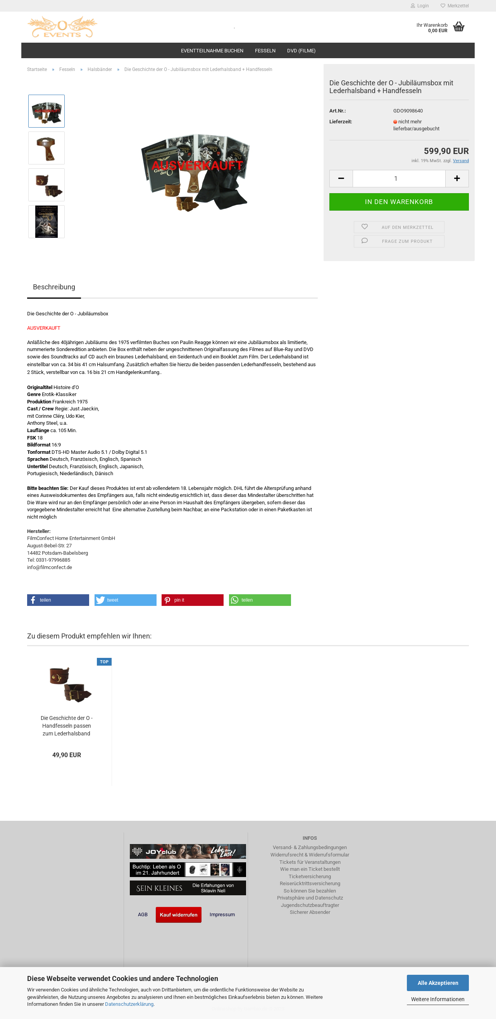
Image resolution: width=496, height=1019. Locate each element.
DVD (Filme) (301, 51)
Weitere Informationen (438, 999)
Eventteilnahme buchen (212, 51)
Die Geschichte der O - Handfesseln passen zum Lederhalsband (67, 726)
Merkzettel (455, 6)
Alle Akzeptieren (438, 983)
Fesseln (265, 51)
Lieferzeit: (340, 122)
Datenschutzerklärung (129, 1004)
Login (420, 6)
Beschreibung (54, 287)
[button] (58, 600)
